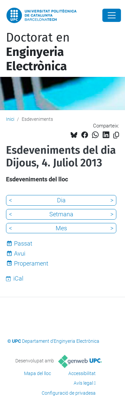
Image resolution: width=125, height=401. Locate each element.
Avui (19, 253)
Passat (23, 243)
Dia (61, 200)
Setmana (61, 214)
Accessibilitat (82, 373)
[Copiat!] (116, 135)
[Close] (111, 15)
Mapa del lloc (37, 373)
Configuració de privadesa (69, 393)
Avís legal (83, 383)
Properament (31, 263)
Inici (10, 119)
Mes (61, 228)
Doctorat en (38, 52)
